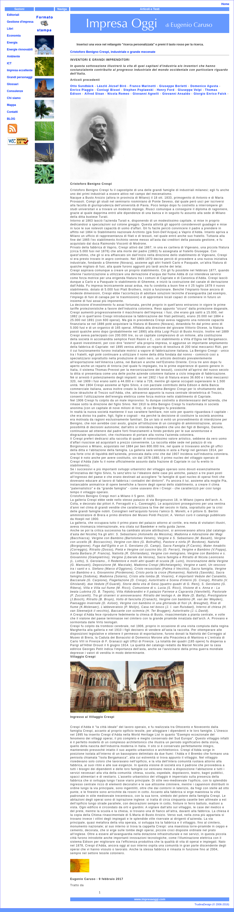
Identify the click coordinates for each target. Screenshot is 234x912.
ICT (9, 63)
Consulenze (15, 91)
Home (225, 4)
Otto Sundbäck (82, 86)
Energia (12, 42)
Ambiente (13, 56)
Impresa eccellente (19, 70)
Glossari (12, 84)
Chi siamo (14, 98)
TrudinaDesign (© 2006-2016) (212, 904)
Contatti (12, 112)
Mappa (11, 105)
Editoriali (13, 14)
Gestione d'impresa (20, 21)
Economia (14, 35)
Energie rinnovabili (20, 49)
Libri (10, 28)
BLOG (11, 118)
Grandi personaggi (19, 77)
